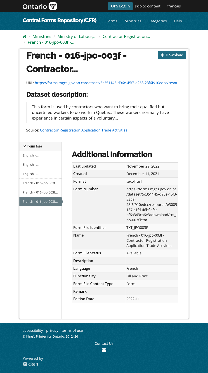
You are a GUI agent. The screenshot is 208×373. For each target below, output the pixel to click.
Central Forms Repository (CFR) (59, 20)
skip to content (148, 6)
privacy (52, 330)
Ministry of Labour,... (77, 36)
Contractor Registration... (126, 36)
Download (172, 55)
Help (178, 20)
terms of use (72, 330)
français (174, 6)
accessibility (33, 330)
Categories (158, 20)
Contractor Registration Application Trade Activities (83, 130)
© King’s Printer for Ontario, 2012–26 (50, 336)
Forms (111, 20)
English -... (31, 155)
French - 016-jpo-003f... (40, 183)
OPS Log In (120, 6)
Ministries (133, 20)
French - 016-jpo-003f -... (51, 42)
